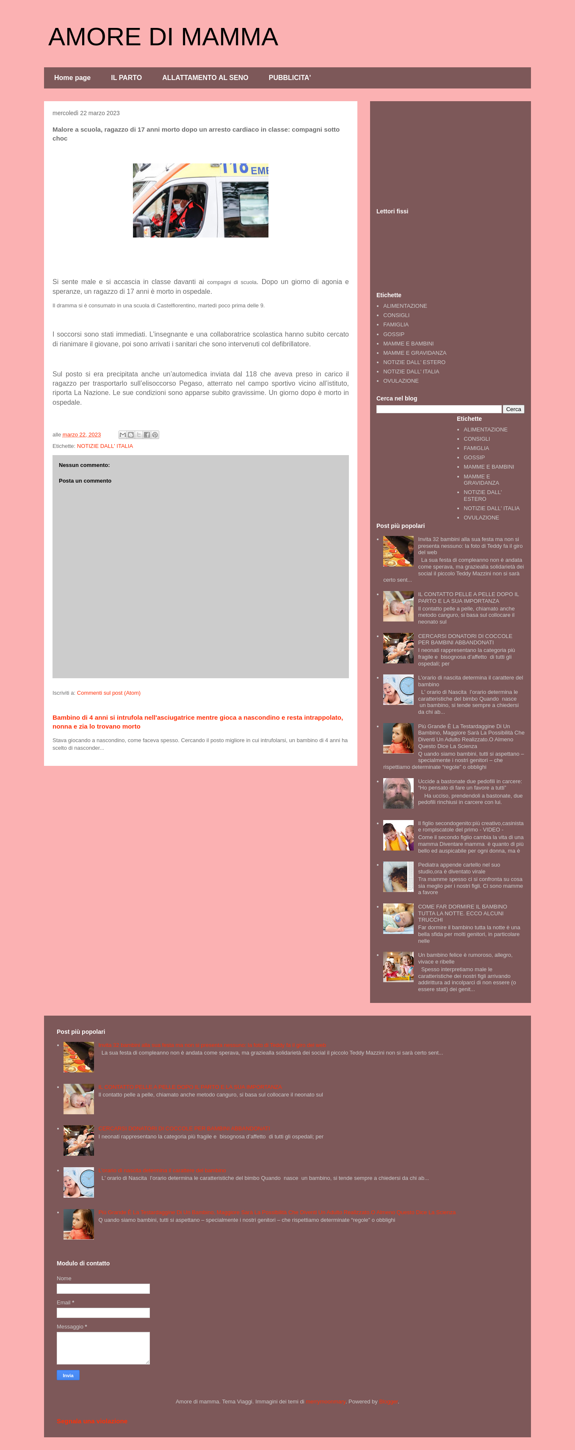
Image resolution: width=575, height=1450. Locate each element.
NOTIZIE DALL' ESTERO (414, 362)
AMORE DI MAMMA (163, 36)
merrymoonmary (326, 1401)
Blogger (388, 1401)
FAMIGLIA (396, 324)
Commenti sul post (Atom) (109, 693)
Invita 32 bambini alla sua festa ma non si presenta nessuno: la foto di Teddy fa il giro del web (470, 545)
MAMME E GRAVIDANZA (414, 353)
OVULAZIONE (401, 381)
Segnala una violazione (92, 1421)
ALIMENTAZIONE (405, 306)
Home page (72, 77)
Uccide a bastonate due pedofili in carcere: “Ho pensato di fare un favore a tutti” (470, 784)
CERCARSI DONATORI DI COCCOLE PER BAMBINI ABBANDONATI (465, 639)
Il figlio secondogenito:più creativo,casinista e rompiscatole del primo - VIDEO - (470, 826)
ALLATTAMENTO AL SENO (205, 77)
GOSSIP (393, 334)
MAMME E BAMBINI (408, 343)
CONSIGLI (396, 315)
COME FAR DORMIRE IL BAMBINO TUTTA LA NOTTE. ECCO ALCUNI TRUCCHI (462, 913)
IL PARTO (126, 77)
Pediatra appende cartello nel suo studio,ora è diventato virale (459, 868)
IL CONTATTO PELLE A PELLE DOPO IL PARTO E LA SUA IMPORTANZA (468, 597)
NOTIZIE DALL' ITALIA (105, 446)
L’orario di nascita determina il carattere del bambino (162, 1170)
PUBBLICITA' (290, 77)
